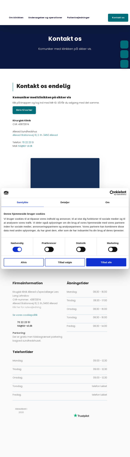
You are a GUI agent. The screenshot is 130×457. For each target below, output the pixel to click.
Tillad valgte (65, 262)
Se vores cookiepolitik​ (25, 315)
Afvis (24, 262)
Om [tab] (107, 202)
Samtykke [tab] (22, 202)
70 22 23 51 (28, 142)
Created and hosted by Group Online (65, 441)
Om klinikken (16, 17)
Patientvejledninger (78, 17)
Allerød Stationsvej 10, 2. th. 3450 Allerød (35, 135)
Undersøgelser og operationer (45, 17)
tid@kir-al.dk (25, 146)
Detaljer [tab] (65, 202)
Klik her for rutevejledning (27, 307)
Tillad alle (106, 262)
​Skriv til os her (24, 110)
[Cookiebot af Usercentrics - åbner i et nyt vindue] (112, 192)
